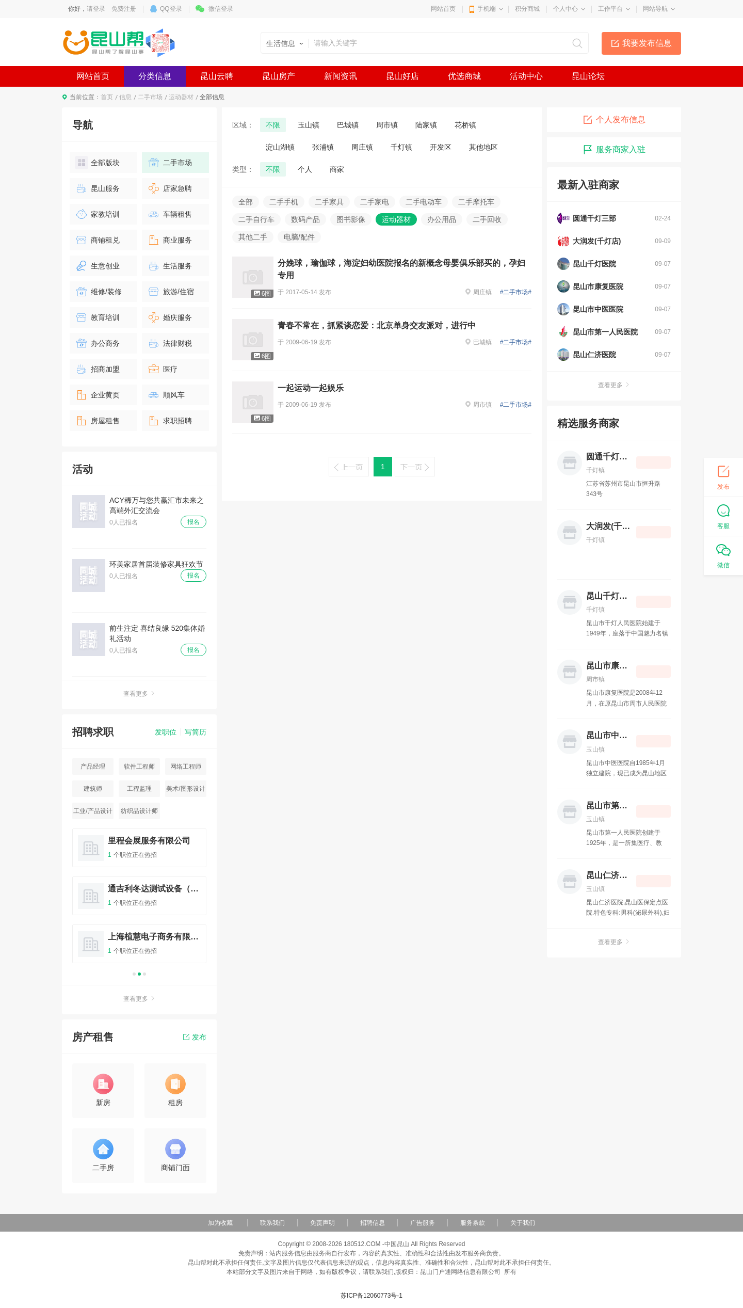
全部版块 (97, 162)
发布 (194, 1037)
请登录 (96, 8)
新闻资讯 (340, 76)
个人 (305, 169)
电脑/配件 (299, 237)
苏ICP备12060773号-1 (371, 1295)
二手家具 (329, 202)
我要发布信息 (647, 43)
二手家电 (374, 202)
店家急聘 (169, 188)
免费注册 (123, 8)
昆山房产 (278, 76)
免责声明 (322, 1222)
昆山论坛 (588, 76)
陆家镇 (426, 125)
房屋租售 (97, 420)
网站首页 (443, 8)
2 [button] (139, 974)
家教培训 (97, 214)
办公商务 (97, 343)
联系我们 (272, 1222)
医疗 (162, 369)
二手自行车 (256, 219)
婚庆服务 (169, 317)
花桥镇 (465, 125)
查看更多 (139, 693)
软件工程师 (139, 766)
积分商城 (527, 8)
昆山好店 (402, 76)
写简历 (195, 732)
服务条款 (472, 1222)
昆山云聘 (216, 76)
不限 (273, 125)
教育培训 (97, 317)
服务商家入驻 (614, 150)
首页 (107, 97)
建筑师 (93, 788)
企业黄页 (97, 395)
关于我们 (522, 1222)
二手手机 (283, 202)
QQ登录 (171, 8)
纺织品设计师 (139, 811)
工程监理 (139, 788)
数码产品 (305, 219)
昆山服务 (97, 188)
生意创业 (97, 266)
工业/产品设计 (92, 811)
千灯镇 (401, 147)
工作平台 (610, 8)
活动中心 (526, 76)
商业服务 (169, 240)
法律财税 (169, 343)
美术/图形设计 (185, 788)
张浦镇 (323, 147)
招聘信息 (372, 1222)
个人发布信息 (614, 120)
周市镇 (387, 125)
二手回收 (487, 219)
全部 (245, 202)
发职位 (165, 732)
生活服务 (169, 266)
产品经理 (92, 766)
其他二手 (252, 237)
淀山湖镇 (280, 147)
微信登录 (220, 8)
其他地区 (483, 147)
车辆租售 (169, 214)
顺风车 (166, 395)
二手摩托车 (476, 202)
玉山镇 (308, 125)
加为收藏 (220, 1222)
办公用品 (441, 219)
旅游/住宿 (170, 291)
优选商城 (464, 76)
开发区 (440, 147)
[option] (139, 900)
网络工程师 (185, 766)
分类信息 (154, 76)
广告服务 (422, 1222)
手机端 (486, 8)
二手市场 (150, 97)
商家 (337, 169)
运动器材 (181, 97)
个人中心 (565, 8)
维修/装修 (98, 291)
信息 (125, 97)
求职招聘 (169, 420)
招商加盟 (97, 369)
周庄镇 (362, 147)
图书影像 (350, 219)
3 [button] (144, 974)
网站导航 (655, 8)
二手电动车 (424, 202)
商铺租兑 (97, 240)
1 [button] (134, 974)
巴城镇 (348, 125)
